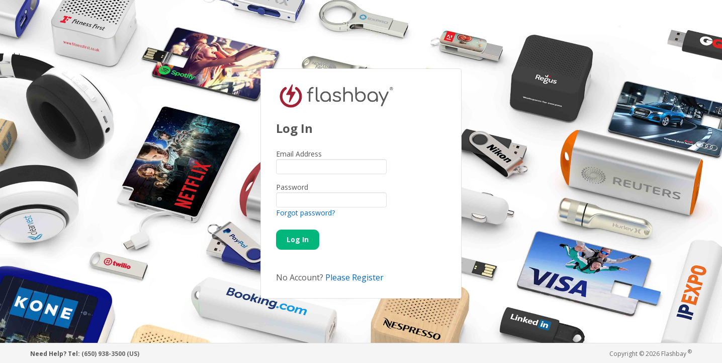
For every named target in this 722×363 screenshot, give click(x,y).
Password (292, 187)
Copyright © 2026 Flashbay (650, 353)
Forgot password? (305, 212)
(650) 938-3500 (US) (110, 353)
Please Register (354, 277)
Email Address (299, 154)
